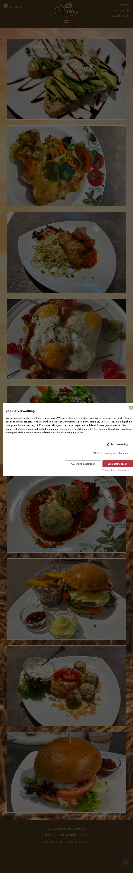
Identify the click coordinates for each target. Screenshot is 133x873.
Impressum (123, 470)
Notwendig (119, 444)
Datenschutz (109, 470)
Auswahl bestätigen (83, 464)
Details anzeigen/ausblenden (112, 453)
